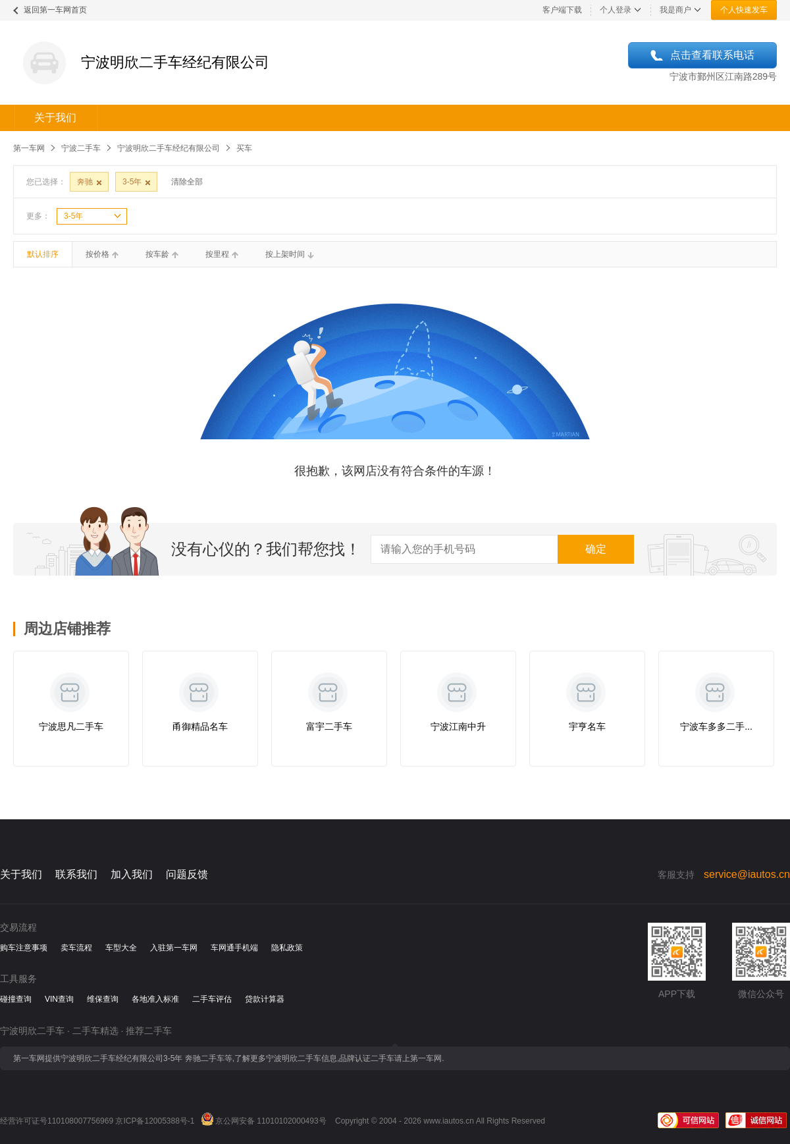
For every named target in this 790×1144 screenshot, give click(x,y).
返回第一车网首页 (55, 9)
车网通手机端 (234, 947)
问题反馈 (187, 874)
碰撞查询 (16, 999)
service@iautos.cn (747, 874)
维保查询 (102, 999)
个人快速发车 (744, 9)
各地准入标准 (155, 999)
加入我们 (132, 874)
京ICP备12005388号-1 (154, 1121)
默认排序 (43, 254)
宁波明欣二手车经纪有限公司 (168, 148)
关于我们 (55, 117)
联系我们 (76, 874)
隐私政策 (287, 947)
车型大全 (121, 947)
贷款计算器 (264, 999)
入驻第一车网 (174, 947)
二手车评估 (212, 999)
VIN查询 (59, 999)
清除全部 (187, 181)
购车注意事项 (23, 947)
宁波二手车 (81, 148)
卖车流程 (76, 947)
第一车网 (29, 148)
